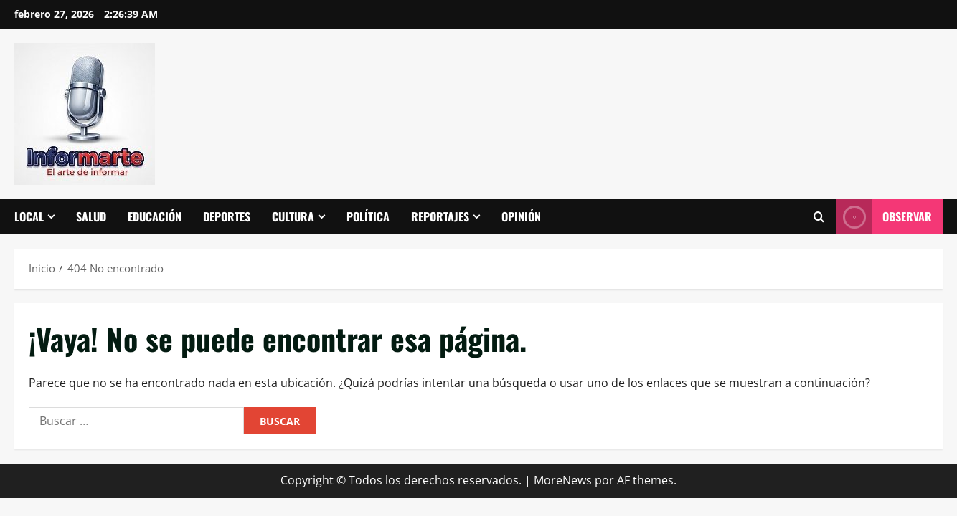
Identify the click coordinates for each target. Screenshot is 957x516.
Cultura (293, 216)
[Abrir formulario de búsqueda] (818, 217)
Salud (91, 216)
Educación (155, 216)
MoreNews (563, 480)
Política (368, 216)
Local (29, 216)
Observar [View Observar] (884, 216)
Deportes (226, 216)
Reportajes (440, 216)
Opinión (521, 216)
